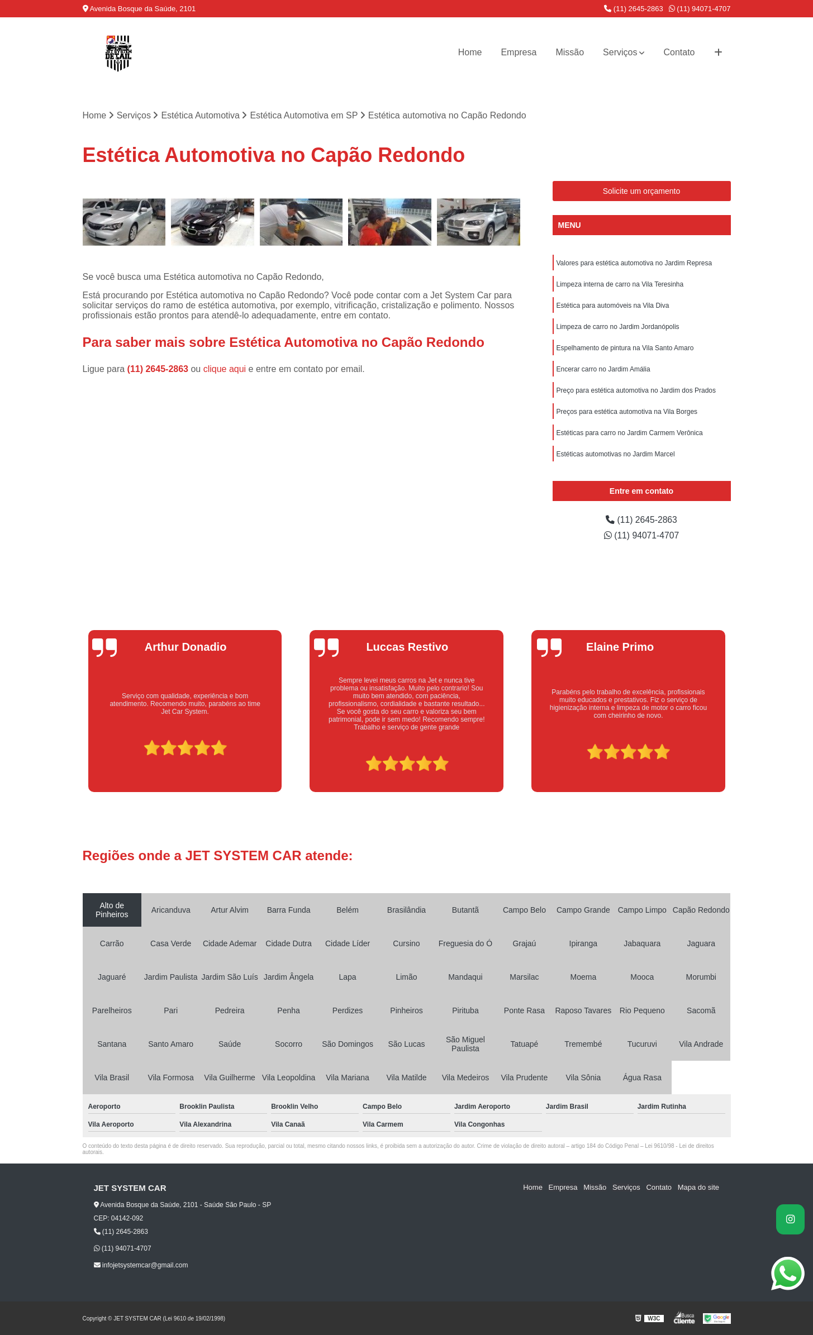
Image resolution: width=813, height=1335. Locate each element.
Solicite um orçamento (642, 191)
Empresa (518, 52)
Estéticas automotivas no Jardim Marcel (616, 454)
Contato (679, 52)
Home (470, 52)
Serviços (620, 52)
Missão (569, 52)
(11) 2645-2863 (633, 8)
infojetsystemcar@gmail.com (141, 1265)
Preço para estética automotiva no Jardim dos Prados (636, 390)
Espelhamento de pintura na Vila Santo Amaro (625, 348)
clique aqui (224, 369)
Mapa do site (698, 1187)
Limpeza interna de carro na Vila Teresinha (620, 284)
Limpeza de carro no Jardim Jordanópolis (618, 327)
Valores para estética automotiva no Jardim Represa (634, 263)
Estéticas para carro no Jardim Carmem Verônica (630, 433)
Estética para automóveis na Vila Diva (613, 305)
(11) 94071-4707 (700, 8)
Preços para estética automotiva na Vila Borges (627, 412)
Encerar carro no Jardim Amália (603, 369)
